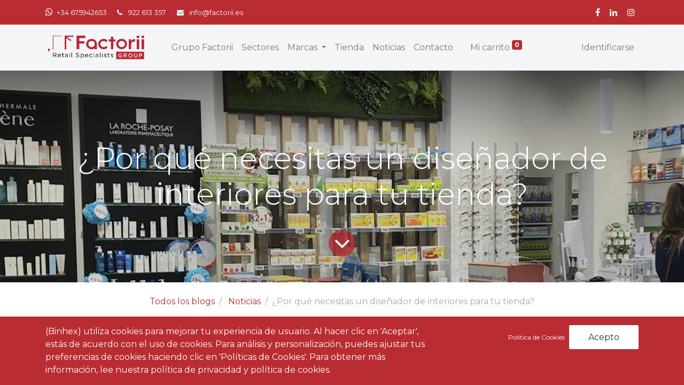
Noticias (244, 301)
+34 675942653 (82, 13)
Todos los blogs (182, 301)
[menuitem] (202, 47)
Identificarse (607, 47)
